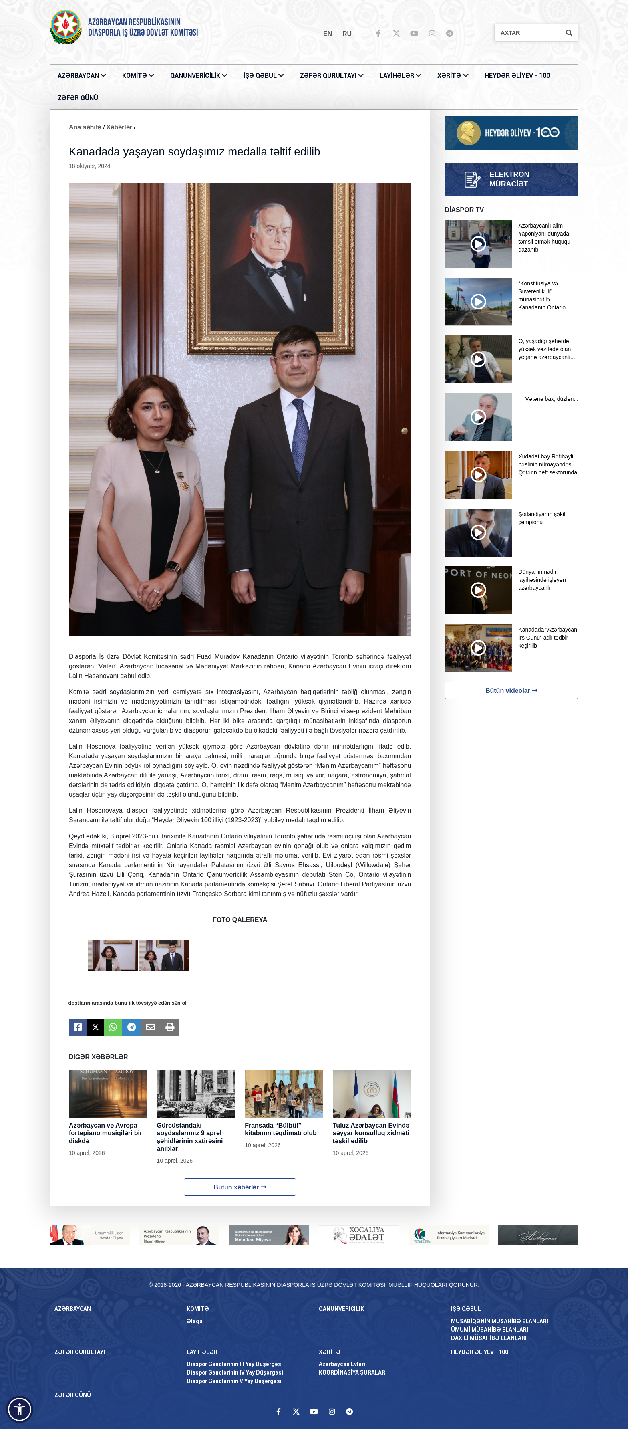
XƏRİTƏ (449, 75)
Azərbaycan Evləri (342, 1364)
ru (347, 33)
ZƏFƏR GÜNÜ (78, 98)
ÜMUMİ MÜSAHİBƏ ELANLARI (489, 1329)
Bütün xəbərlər (239, 1187)
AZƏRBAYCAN (79, 75)
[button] (19, 1409)
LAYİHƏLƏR (398, 75)
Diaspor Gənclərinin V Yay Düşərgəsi (234, 1381)
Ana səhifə (85, 127)
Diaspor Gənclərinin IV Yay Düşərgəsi (235, 1372)
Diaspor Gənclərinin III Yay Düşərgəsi (235, 1364)
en (327, 33)
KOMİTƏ (134, 75)
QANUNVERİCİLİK (196, 75)
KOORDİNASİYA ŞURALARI (353, 1372)
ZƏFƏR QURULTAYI (329, 75)
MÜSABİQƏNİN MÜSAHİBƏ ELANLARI (499, 1321)
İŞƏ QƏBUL (261, 75)
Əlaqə (195, 1321)
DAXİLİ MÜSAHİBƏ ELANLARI (489, 1338)
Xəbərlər (119, 127)
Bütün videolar (511, 690)
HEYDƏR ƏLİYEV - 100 (517, 75)
